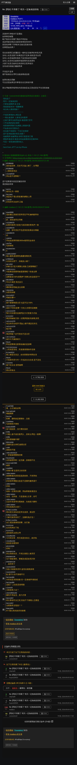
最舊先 (22, 688)
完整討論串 (10, 683)
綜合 (16, 620)
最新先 (15, 688)
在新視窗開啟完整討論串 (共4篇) (38, 721)
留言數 (29, 688)
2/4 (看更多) (15, 28)
